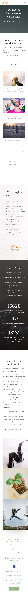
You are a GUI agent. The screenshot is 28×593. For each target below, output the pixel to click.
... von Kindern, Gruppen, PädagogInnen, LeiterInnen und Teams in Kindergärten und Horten (14, 91)
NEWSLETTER (14, 588)
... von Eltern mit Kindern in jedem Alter (14, 140)
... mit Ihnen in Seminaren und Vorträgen (14, 151)
